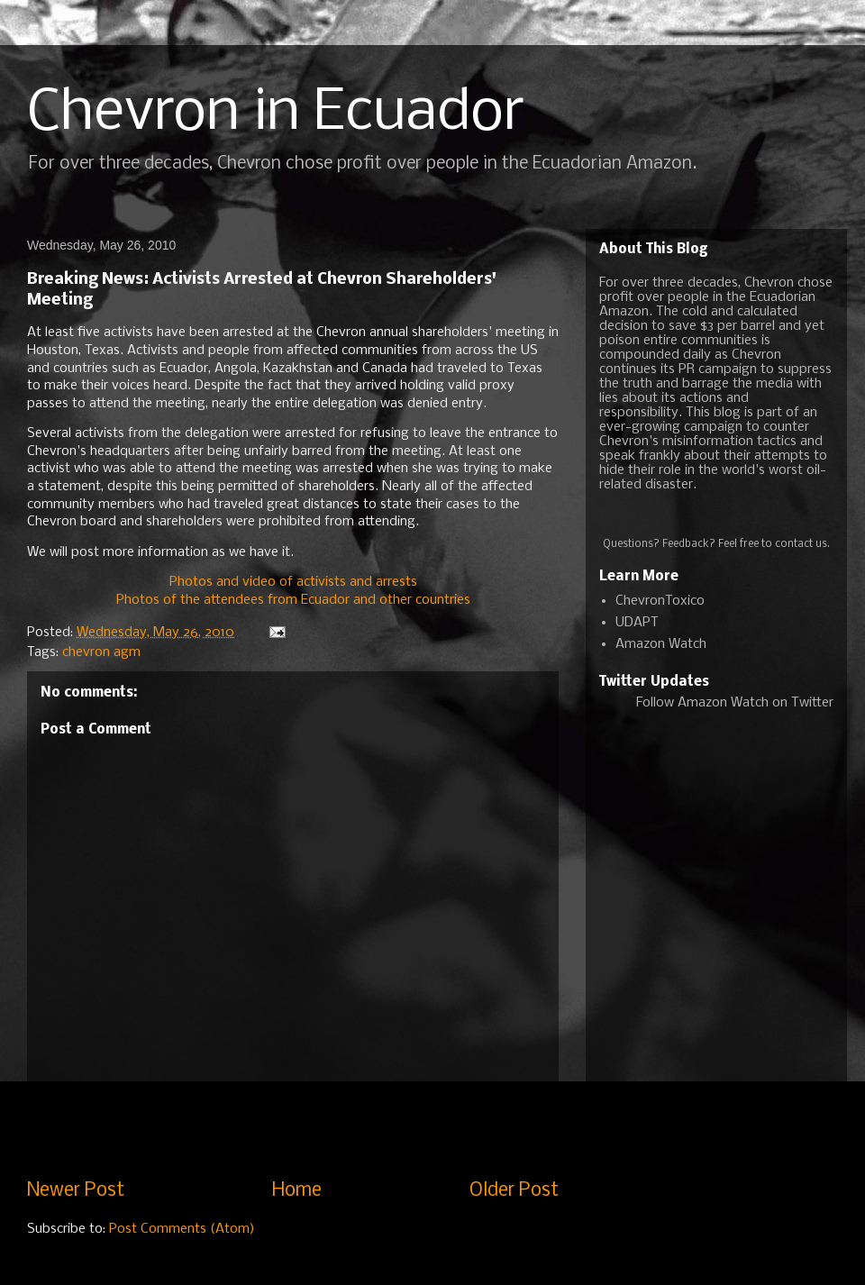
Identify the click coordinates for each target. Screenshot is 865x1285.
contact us (801, 544)
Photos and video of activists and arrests (293, 582)
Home (297, 1190)
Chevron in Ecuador (275, 113)
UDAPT (637, 622)
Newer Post (75, 1190)
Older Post (514, 1190)
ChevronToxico (660, 601)
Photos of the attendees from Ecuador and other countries (293, 600)
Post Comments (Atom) (182, 1229)
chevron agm (101, 652)
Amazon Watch (660, 644)
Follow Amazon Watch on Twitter (734, 703)
